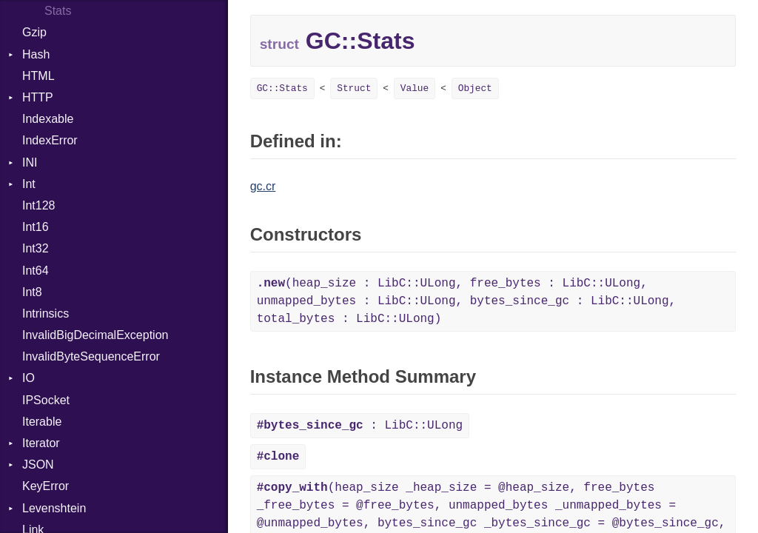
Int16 (35, 227)
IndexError (50, 140)
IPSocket (46, 400)
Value (414, 88)
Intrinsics (45, 313)
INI (29, 162)
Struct (354, 88)
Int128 (38, 205)
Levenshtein (54, 508)
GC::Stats (282, 88)
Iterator (41, 443)
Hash (36, 54)
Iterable (41, 421)
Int (29, 184)
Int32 (35, 248)
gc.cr (263, 186)
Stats (57, 10)
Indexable (47, 119)
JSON (38, 464)
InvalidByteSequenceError (91, 356)
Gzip (34, 32)
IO (28, 378)
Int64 (35, 270)
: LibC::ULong (360, 425)
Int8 (32, 292)
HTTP (37, 97)
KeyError (45, 486)
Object (475, 88)
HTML (38, 76)
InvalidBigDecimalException (95, 335)
